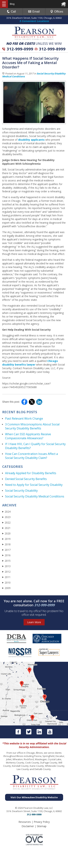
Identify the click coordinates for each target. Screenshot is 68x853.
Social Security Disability (21, 491)
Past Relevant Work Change (24, 418)
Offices (56, 11)
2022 (6, 522)
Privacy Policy (42, 822)
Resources (24, 822)
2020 (6, 533)
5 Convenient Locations (34, 21)
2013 (6, 566)
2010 (6, 582)
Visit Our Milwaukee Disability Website (34, 797)
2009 (6, 588)
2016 (6, 555)
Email (34, 11)
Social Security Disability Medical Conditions (34, 496)
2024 (6, 511)
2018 (6, 544)
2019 (6, 539)
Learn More (34, 622)
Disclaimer (28, 826)
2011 (6, 577)
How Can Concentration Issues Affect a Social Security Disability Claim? (31, 456)
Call (11, 11)
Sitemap (41, 826)
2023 (6, 517)
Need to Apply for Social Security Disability (34, 485)
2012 (6, 571)
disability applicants (31, 139)
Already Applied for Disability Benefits (30, 473)
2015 (6, 560)
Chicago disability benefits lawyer (30, 362)
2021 (6, 528)
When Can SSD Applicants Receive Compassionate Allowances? (28, 436)
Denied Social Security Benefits (26, 479)
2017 (6, 550)
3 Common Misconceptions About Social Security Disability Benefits (32, 426)
